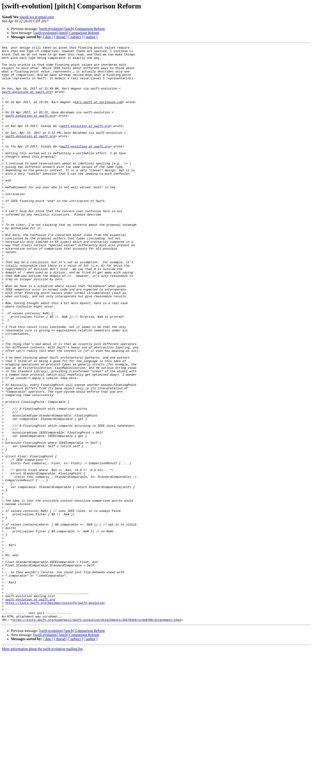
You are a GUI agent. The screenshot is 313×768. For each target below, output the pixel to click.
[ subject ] (75, 37)
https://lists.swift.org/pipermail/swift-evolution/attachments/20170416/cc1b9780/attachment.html (97, 735)
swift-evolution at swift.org (26, 101)
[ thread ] (61, 37)
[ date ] (48, 37)
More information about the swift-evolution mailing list (42, 764)
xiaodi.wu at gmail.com (37, 17)
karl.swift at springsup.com (99, 113)
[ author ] (91, 37)
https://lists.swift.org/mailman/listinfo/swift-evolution (55, 714)
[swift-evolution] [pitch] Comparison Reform (72, 29)
